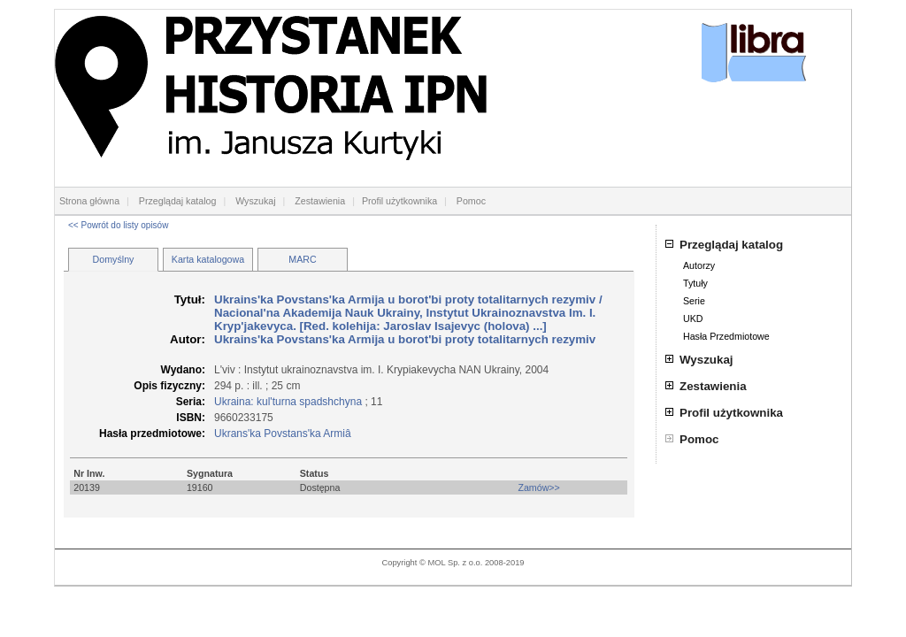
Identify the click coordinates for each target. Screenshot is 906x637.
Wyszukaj (255, 201)
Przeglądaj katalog (178, 201)
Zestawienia (320, 201)
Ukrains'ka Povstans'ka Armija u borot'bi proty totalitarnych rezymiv (406, 299)
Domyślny (113, 259)
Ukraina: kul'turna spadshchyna (288, 401)
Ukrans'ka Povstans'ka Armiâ (282, 433)
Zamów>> (538, 487)
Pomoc (471, 201)
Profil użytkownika (399, 201)
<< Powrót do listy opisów (118, 225)
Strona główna (89, 201)
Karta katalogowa (208, 259)
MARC (302, 259)
